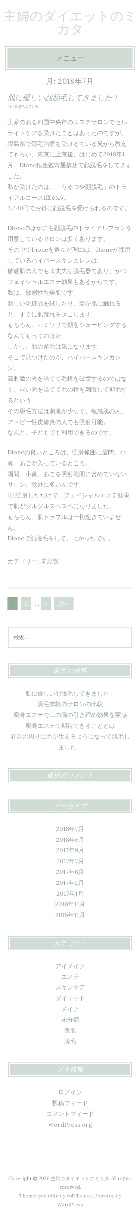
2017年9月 (70, 850)
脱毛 (70, 1041)
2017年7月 (70, 861)
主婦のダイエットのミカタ (70, 22)
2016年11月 (70, 904)
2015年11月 (70, 914)
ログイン (70, 1092)
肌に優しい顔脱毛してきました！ (63, 97)
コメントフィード (70, 1113)
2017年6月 (70, 871)
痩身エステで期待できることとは (70, 725)
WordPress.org (70, 1124)
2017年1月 (70, 893)
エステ (70, 976)
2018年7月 (70, 828)
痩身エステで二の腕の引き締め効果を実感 (70, 714)
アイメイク (70, 966)
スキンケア (70, 987)
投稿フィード (70, 1103)
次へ (64, 603)
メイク (70, 1009)
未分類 (49, 561)
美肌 (70, 1030)
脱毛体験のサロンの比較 (70, 704)
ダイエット (70, 998)
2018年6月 (70, 839)
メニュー (70, 57)
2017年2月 (70, 882)
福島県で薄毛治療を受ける (43, 143)
